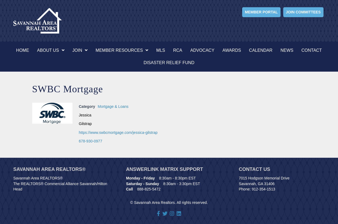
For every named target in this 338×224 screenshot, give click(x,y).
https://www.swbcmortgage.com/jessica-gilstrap (118, 132)
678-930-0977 (90, 141)
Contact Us (254, 169)
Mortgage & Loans (113, 106)
